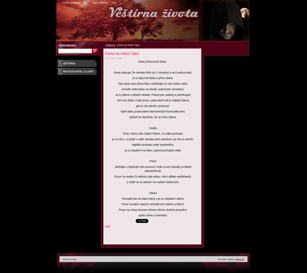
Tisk (85, 2)
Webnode (239, 259)
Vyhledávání (67, 45)
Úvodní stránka (70, 2)
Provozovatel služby (78, 71)
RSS (114, 2)
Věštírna (111, 45)
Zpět (107, 226)
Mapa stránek (99, 2)
